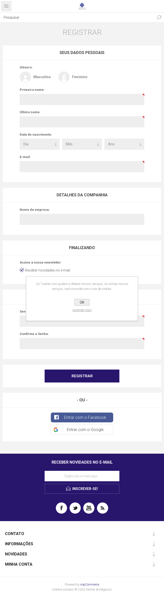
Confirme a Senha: (34, 334)
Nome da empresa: (35, 210)
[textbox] (77, 17)
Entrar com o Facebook (85, 417)
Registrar (82, 376)
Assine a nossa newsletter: (41, 262)
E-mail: (25, 157)
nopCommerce (89, 584)
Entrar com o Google (85, 429)
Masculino (42, 77)
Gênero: (26, 67)
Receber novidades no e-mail (47, 270)
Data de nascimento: (36, 134)
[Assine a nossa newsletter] (82, 476)
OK (82, 302)
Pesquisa (159, 17)
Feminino (79, 77)
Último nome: (30, 112)
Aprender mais (82, 310)
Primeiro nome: (32, 90)
